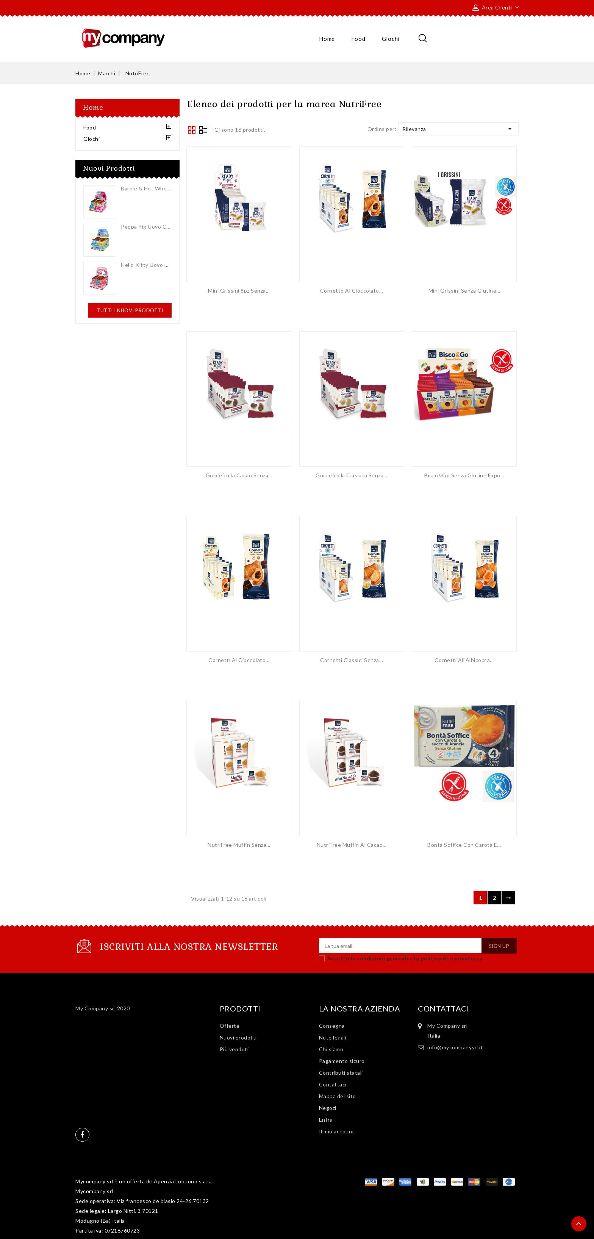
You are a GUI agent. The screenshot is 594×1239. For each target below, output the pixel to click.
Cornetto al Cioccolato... (351, 290)
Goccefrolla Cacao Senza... (239, 475)
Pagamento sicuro (342, 1061)
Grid (191, 130)
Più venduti (234, 1049)
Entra (326, 1119)
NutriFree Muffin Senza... (239, 845)
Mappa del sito (337, 1096)
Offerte (230, 1025)
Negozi (327, 1108)
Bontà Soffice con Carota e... (464, 845)
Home (327, 38)
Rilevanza (458, 128)
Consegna (332, 1025)
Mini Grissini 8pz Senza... (239, 290)
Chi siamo (331, 1049)
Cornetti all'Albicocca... (464, 660)
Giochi (391, 38)
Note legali (333, 1037)
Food (358, 38)
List (203, 130)
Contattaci (333, 1084)
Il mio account (337, 1131)
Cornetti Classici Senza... (351, 660)
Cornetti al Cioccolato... (239, 660)
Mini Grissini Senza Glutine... (464, 290)
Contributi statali (341, 1072)
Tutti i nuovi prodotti (130, 310)
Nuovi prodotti (238, 1037)
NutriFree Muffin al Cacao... (352, 845)
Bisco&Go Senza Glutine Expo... (464, 475)
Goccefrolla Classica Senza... (352, 475)
